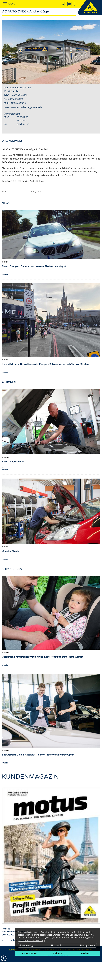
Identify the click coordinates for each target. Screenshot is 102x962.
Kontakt (13, 949)
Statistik (56, 945)
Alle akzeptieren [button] (29, 953)
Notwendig (26, 945)
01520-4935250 (18, 103)
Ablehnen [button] (85, 953)
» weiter (5, 469)
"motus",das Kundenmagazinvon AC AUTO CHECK (14, 931)
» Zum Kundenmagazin (13, 940)
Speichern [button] (57, 953)
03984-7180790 (19, 95)
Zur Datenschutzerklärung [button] (31, 940)
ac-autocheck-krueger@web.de (26, 107)
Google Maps (87, 945)
